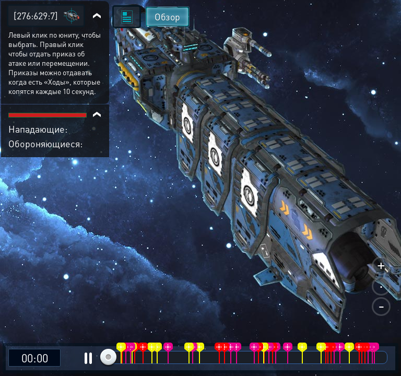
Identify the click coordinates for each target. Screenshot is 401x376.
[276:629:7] (36, 15)
